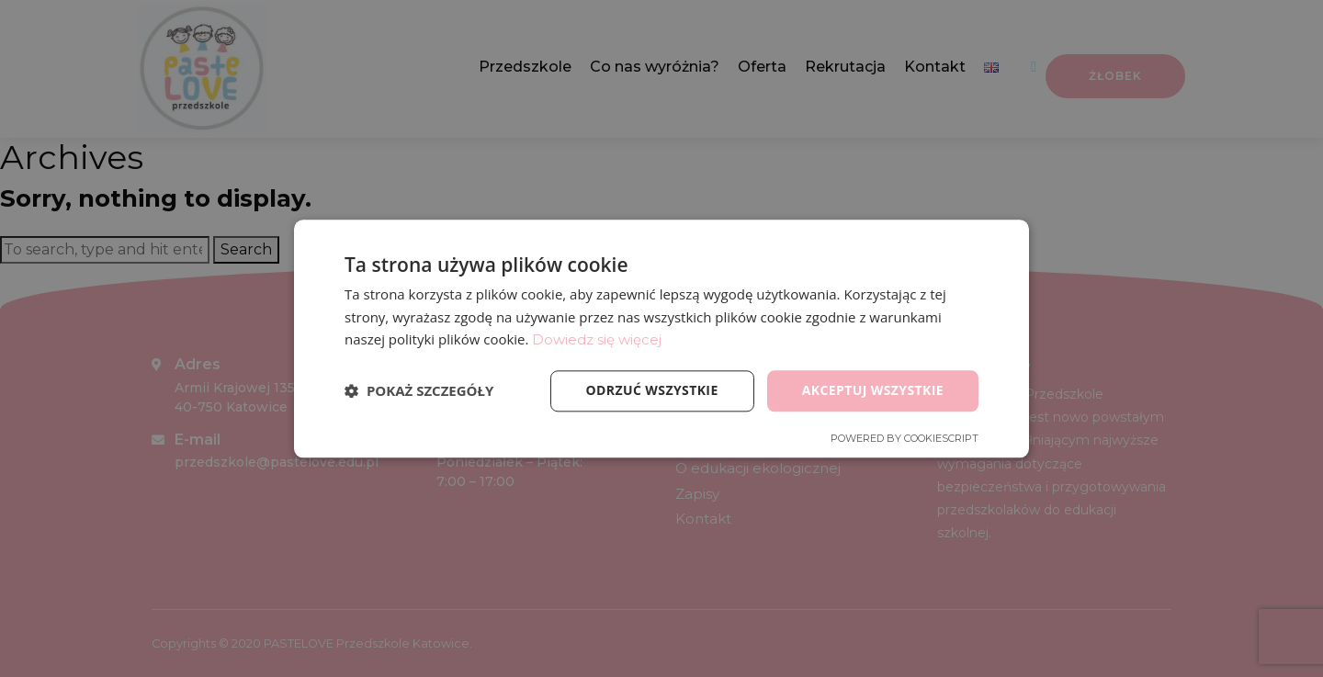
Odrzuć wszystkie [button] (652, 390)
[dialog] (661, 338)
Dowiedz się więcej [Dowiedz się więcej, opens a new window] (597, 340)
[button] (419, 391)
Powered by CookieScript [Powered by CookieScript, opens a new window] (904, 438)
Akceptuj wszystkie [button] (873, 390)
